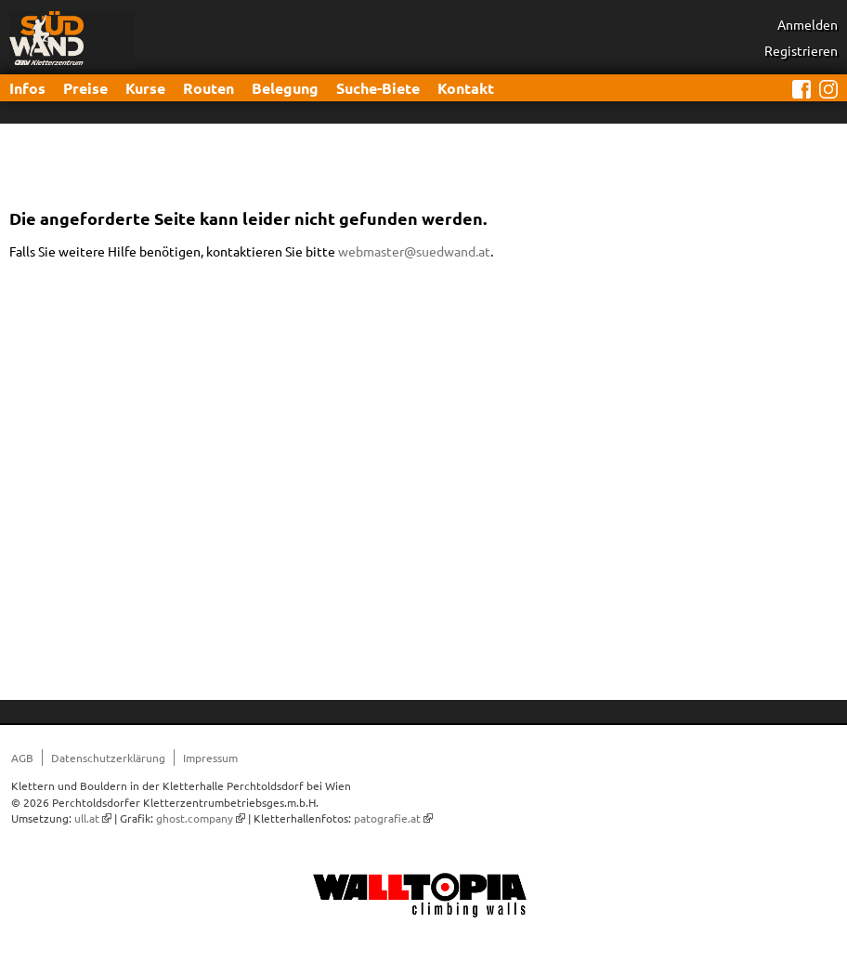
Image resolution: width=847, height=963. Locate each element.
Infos (27, 88)
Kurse (145, 88)
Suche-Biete (378, 88)
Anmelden (807, 24)
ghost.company (194, 818)
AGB (22, 757)
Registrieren (801, 50)
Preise (85, 88)
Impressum (210, 757)
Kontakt (465, 88)
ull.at (86, 818)
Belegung (285, 88)
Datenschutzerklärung (108, 757)
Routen (208, 88)
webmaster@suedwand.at (414, 251)
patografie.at (387, 818)
